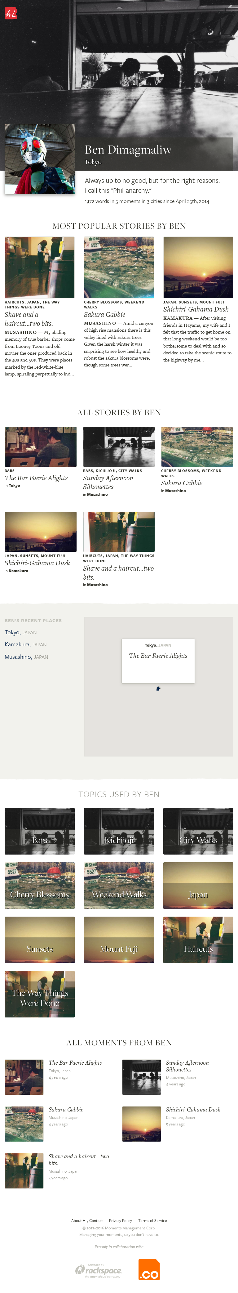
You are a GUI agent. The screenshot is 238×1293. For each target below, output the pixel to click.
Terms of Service (152, 1220)
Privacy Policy (120, 1220)
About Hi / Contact (87, 1220)
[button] (158, 688)
